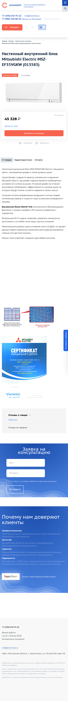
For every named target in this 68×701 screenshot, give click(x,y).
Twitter (45, 33)
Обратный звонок (52, 19)
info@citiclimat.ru (32, 16)
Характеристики (23, 160)
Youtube (26, 33)
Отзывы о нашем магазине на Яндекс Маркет (39, 577)
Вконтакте (33, 33)
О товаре (7, 160)
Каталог (12, 27)
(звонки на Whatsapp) (21, 19)
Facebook (39, 33)
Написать (12, 420)
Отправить (15, 489)
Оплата (38, 160)
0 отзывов (25, 75)
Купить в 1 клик (11, 126)
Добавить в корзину (34, 133)
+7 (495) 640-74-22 (10, 627)
